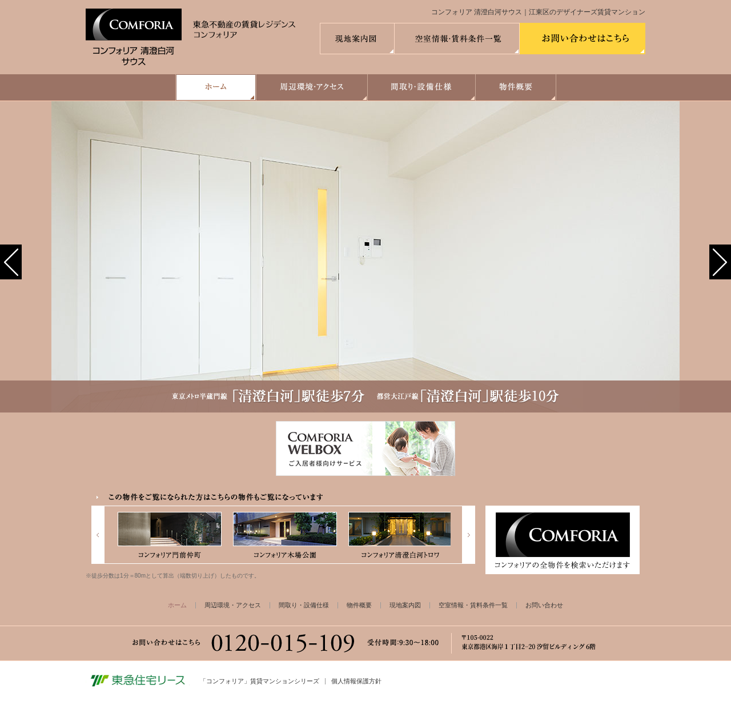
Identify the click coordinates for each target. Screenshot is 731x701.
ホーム (177, 605)
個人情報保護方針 (356, 681)
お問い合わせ (544, 605)
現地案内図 (405, 605)
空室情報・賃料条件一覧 (473, 605)
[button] (11, 262)
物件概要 (359, 605)
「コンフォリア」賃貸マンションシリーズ (259, 681)
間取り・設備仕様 (304, 605)
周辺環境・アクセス (232, 605)
